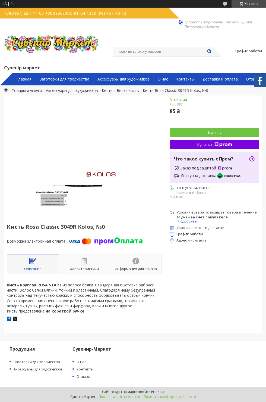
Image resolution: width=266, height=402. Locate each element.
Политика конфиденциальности (170, 396)
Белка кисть (128, 90)
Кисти (107, 90)
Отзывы (253, 79)
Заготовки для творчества (64, 79)
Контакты (185, 79)
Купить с (214, 144)
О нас (163, 79)
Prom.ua (157, 391)
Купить (214, 132)
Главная (23, 79)
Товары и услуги (27, 90)
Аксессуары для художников (123, 79)
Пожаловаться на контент (119, 396)
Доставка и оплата (220, 79)
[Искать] (209, 52)
